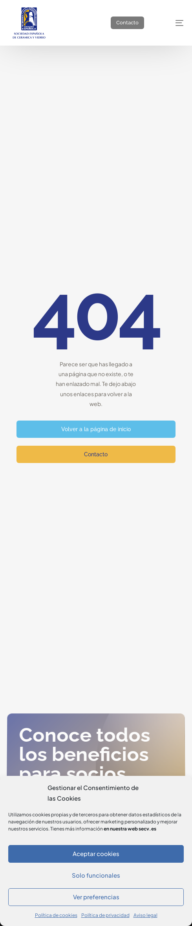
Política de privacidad (105, 915)
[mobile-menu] (172, 23)
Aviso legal (145, 915)
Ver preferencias (96, 896)
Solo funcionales (96, 875)
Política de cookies (56, 915)
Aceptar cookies (96, 853)
